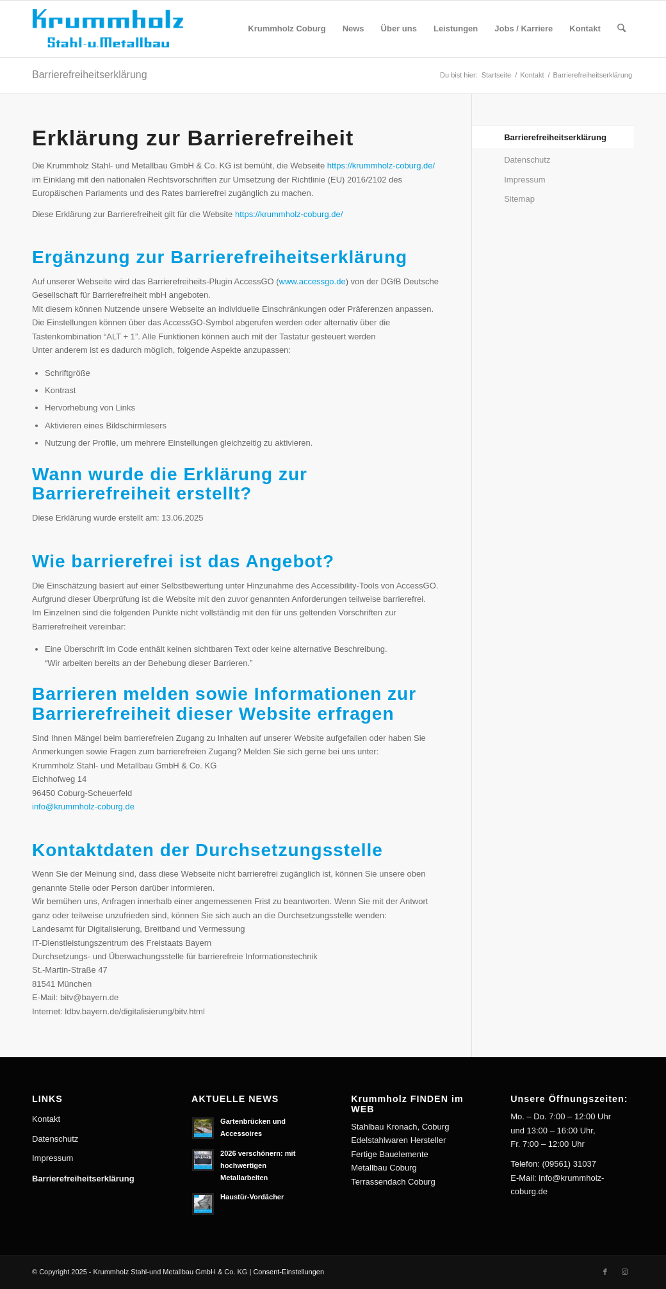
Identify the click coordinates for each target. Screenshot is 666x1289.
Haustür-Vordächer (252, 1197)
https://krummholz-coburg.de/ (381, 165)
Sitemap (519, 199)
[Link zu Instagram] (624, 1271)
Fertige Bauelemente (389, 1154)
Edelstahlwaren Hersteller (398, 1140)
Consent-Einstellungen (288, 1272)
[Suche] (621, 29)
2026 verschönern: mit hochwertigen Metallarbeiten (257, 1165)
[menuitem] (287, 29)
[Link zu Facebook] (605, 1271)
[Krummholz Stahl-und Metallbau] (116, 29)
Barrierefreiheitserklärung (89, 74)
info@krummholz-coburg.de (83, 806)
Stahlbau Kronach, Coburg (400, 1126)
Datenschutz (527, 160)
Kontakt (46, 1119)
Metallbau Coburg (384, 1167)
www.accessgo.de (312, 281)
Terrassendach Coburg (393, 1182)
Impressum (524, 179)
